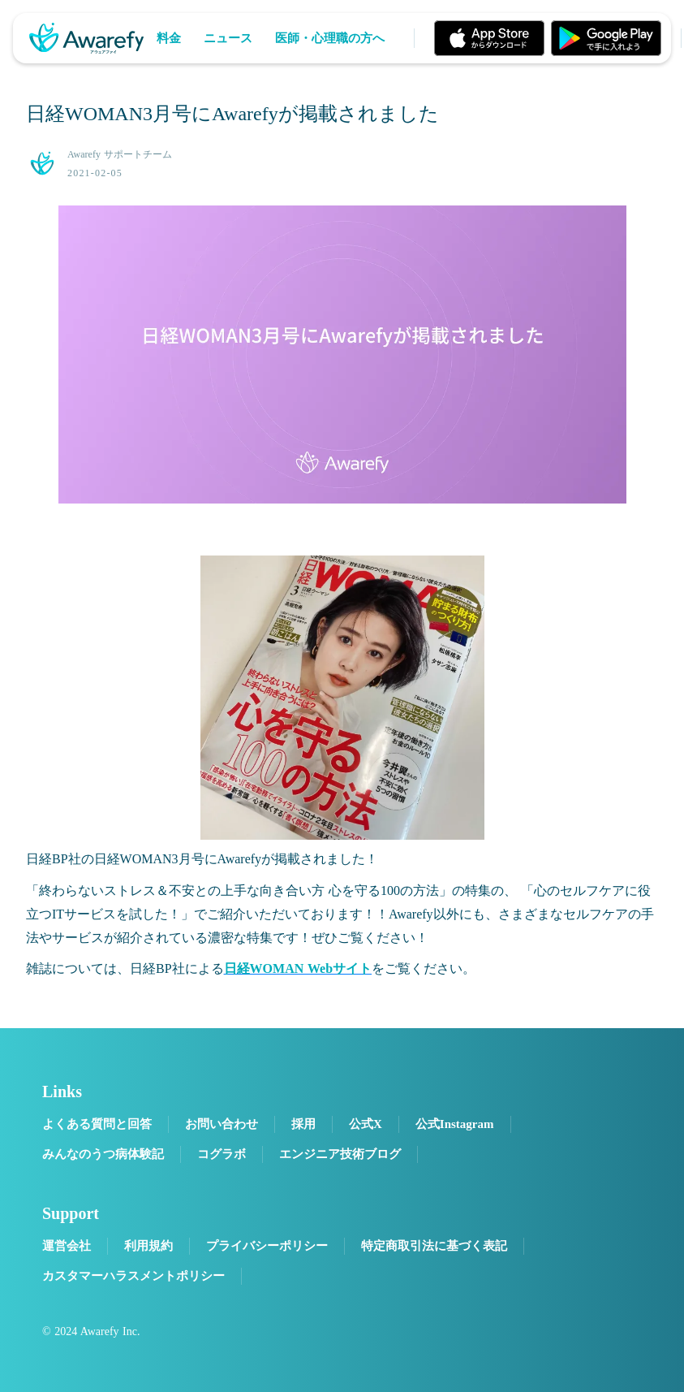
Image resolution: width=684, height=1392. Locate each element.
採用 (303, 1123)
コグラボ (221, 1154)
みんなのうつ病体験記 (103, 1154)
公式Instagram (454, 1123)
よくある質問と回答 (97, 1123)
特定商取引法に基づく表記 (434, 1245)
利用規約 (148, 1245)
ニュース (228, 38)
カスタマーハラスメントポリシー (133, 1275)
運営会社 (66, 1245)
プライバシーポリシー (267, 1245)
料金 (169, 38)
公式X (365, 1123)
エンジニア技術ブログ (340, 1154)
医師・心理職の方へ (330, 38)
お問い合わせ (221, 1123)
